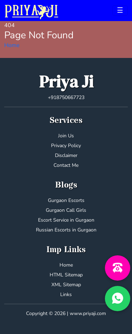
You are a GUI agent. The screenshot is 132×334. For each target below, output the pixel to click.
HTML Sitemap (66, 274)
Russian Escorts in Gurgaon (66, 230)
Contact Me (66, 165)
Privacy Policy (66, 145)
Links (66, 294)
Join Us (66, 135)
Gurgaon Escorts (66, 200)
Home (12, 45)
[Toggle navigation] (120, 10)
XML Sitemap (66, 284)
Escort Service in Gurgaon (66, 220)
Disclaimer (66, 155)
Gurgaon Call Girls (66, 210)
